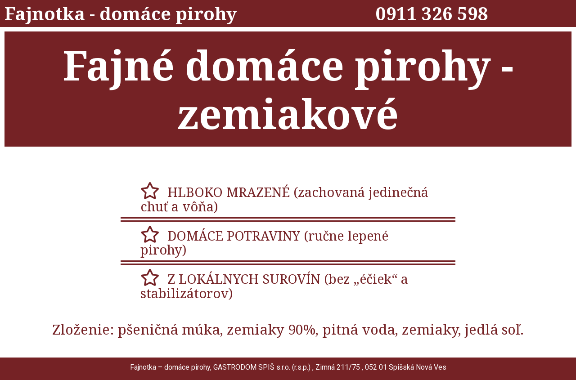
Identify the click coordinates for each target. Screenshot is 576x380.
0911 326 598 (432, 13)
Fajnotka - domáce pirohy (120, 13)
